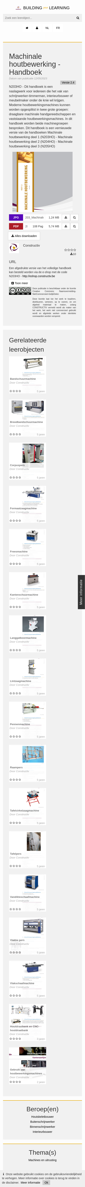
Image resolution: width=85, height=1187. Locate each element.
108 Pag (38, 226)
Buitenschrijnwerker (42, 1121)
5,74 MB (54, 226)
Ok (46, 1182)
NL (47, 28)
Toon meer (19, 283)
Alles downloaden (24, 236)
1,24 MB (54, 217)
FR (58, 28)
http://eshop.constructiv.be (38, 276)
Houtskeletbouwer (42, 1116)
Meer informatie (30, 1182)
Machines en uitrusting (42, 1160)
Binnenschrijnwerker (42, 1126)
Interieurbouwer (42, 1131)
